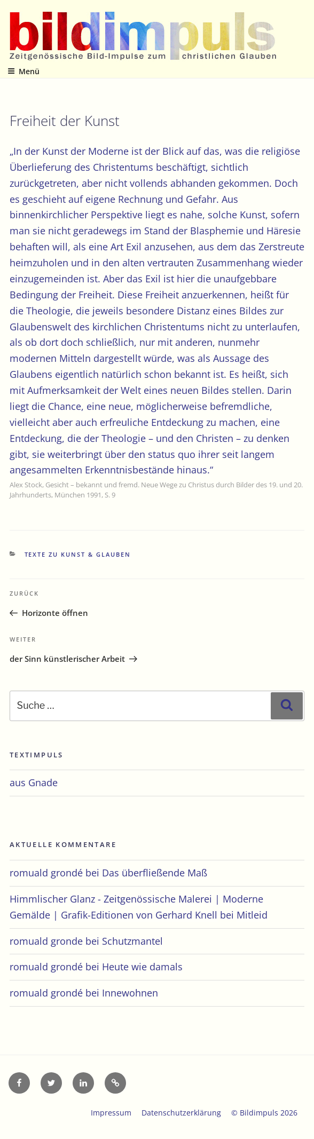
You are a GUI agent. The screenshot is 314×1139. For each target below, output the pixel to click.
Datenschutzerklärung (181, 1113)
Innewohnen (130, 992)
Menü (23, 71)
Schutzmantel (132, 941)
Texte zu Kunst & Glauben (78, 554)
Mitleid (252, 914)
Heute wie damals (142, 966)
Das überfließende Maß (154, 872)
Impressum (111, 1113)
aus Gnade (34, 782)
